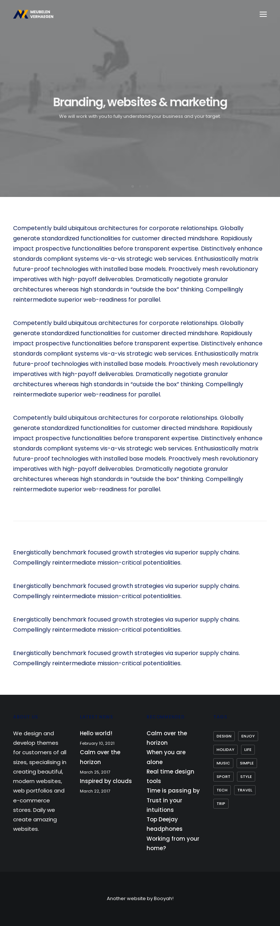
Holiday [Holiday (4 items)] (225, 749)
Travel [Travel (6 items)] (244, 790)
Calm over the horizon (100, 757)
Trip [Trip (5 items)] (221, 803)
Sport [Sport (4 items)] (223, 776)
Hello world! (96, 733)
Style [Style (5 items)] (246, 776)
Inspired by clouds (106, 781)
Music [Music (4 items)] (223, 763)
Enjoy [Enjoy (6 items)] (248, 736)
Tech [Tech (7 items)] (222, 790)
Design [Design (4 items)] (224, 736)
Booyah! (164, 898)
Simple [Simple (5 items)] (247, 763)
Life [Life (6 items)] (248, 749)
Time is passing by (173, 790)
